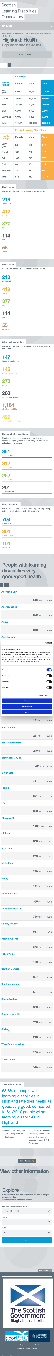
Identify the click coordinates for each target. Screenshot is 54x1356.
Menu (27, 26)
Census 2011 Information (15, 34)
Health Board (25, 586)
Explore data (27, 55)
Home (4, 34)
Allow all (27, 701)
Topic (4, 1218)
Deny (27, 712)
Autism (29, 65)
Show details (43, 695)
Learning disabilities (31, 34)
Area (4, 1229)
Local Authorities (44, 34)
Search (27, 1241)
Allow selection (27, 706)
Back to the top (45, 1272)
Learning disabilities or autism (15, 1207)
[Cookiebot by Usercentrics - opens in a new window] (43, 643)
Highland (5, 36)
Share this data (27, 1161)
